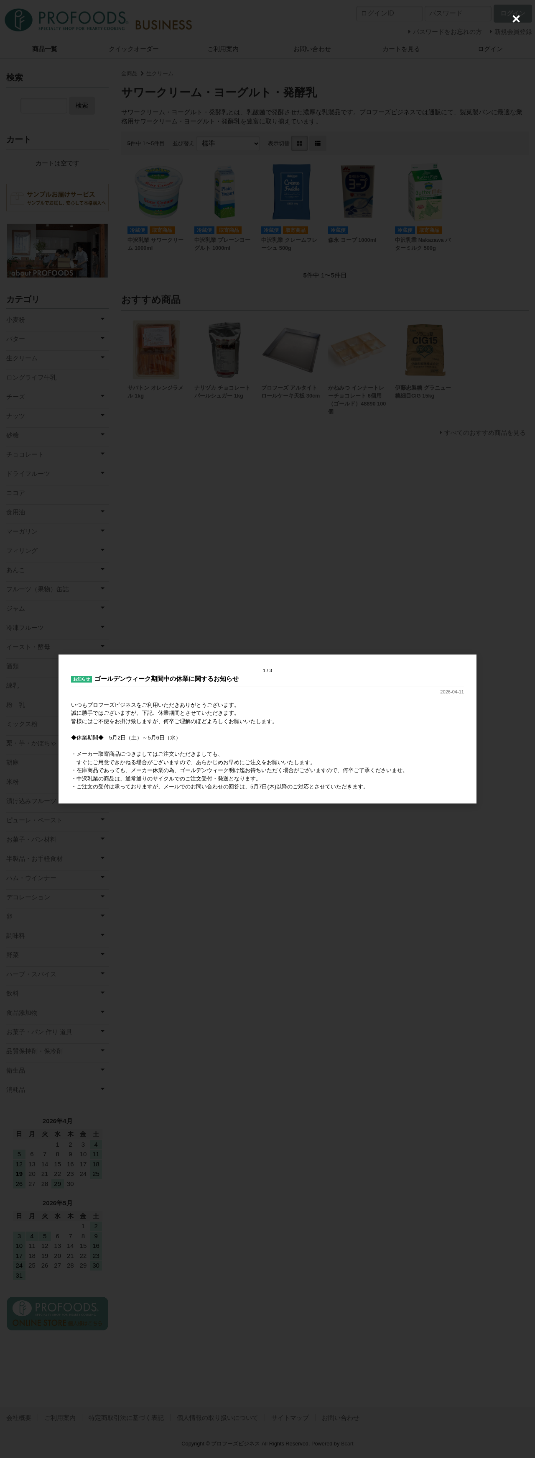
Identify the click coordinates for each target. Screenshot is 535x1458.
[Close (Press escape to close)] (516, 18)
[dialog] (267, 729)
